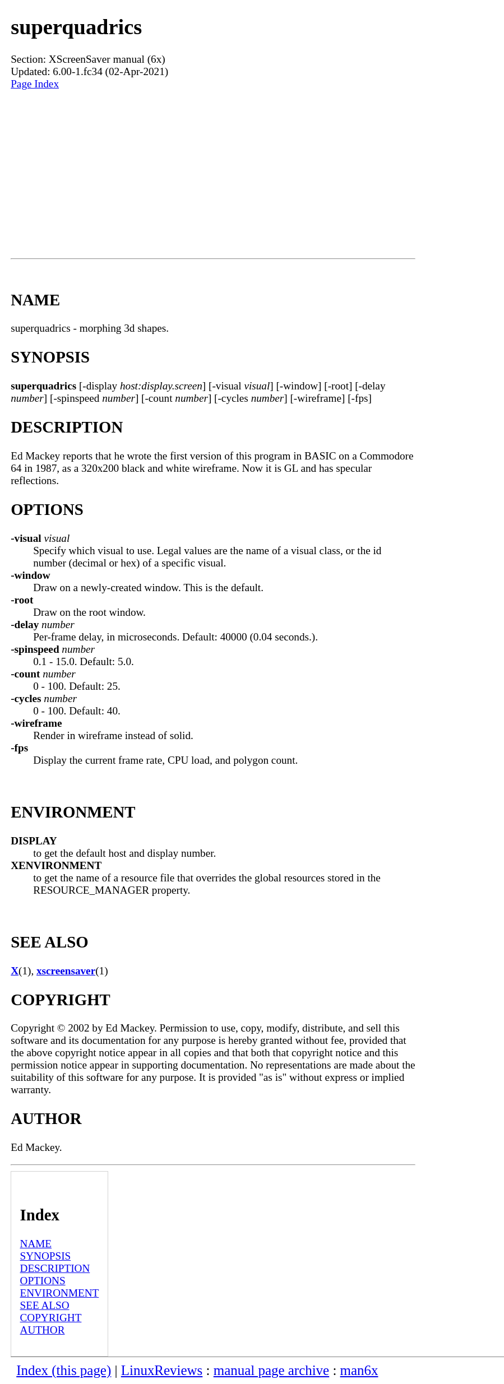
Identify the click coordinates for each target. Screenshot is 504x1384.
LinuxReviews (162, 1370)
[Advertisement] (213, 174)
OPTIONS (43, 1281)
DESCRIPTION (55, 1268)
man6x (359, 1370)
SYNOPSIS (45, 1256)
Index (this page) (63, 1370)
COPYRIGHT (51, 1317)
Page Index (35, 84)
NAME (36, 1244)
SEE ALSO (45, 1305)
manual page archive (271, 1370)
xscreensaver (65, 971)
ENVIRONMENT (59, 1293)
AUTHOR (42, 1330)
